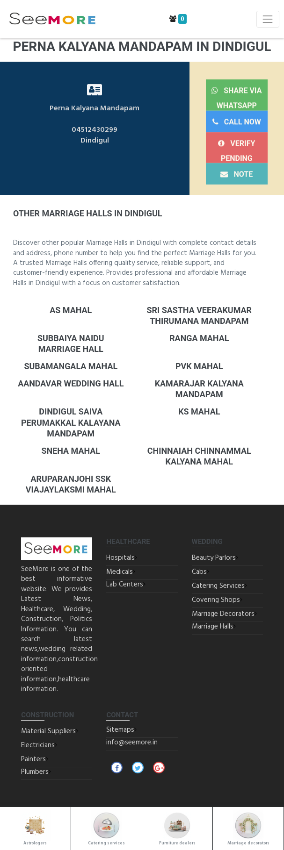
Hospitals (120, 558)
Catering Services (218, 586)
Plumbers (35, 772)
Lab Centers (124, 584)
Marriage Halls (212, 626)
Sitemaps (120, 730)
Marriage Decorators (223, 614)
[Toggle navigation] (267, 19)
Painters (33, 759)
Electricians (38, 745)
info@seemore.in (132, 742)
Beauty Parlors (214, 558)
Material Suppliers (48, 731)
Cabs (199, 572)
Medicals (119, 572)
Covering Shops (216, 600)
